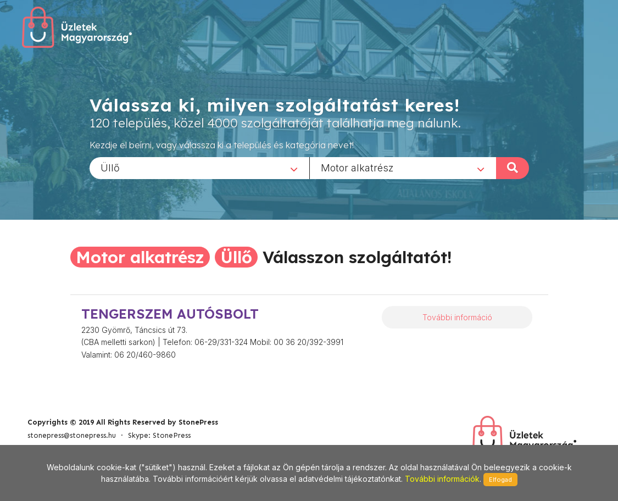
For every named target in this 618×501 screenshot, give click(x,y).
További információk (442, 478)
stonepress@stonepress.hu (71, 435)
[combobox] (199, 168)
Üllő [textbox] (110, 167)
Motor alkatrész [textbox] (357, 167)
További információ (457, 317)
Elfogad (500, 479)
